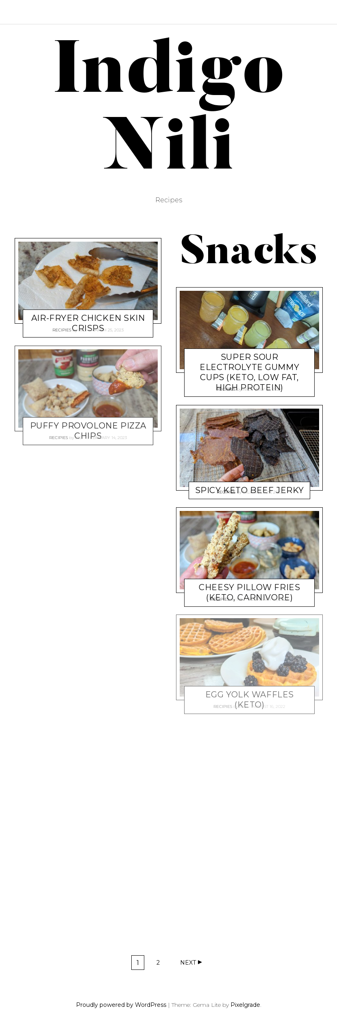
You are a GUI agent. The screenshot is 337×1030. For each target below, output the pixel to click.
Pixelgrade (245, 1004)
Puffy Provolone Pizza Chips (88, 431)
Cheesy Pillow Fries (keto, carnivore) (249, 592)
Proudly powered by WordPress (121, 1004)
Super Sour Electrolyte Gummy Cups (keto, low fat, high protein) (249, 372)
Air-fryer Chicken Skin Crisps (88, 323)
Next (188, 962)
